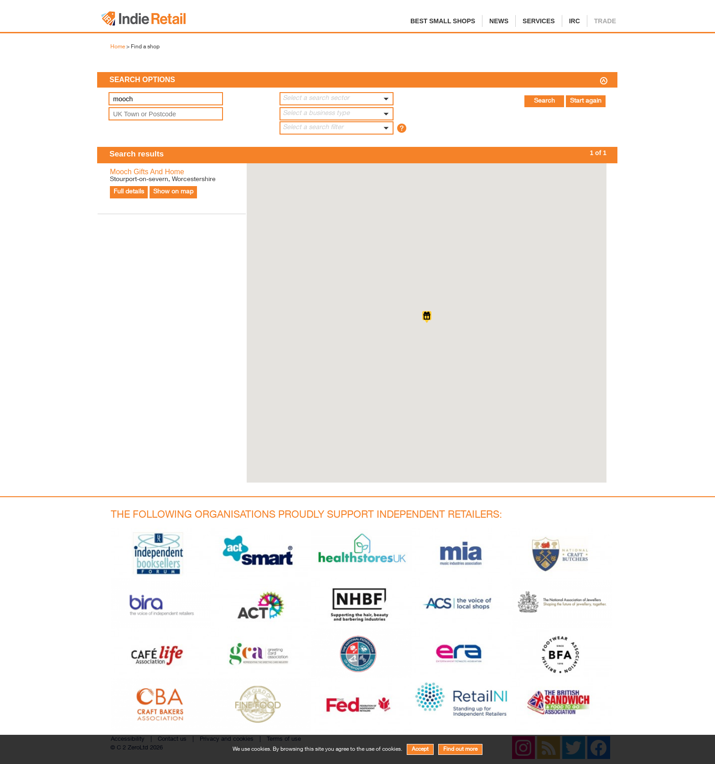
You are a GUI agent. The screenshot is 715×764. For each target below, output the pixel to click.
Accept (420, 749)
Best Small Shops (442, 21)
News (498, 21)
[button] (337, 98)
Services (539, 21)
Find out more (460, 749)
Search (544, 101)
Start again (585, 101)
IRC (574, 21)
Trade (605, 21)
